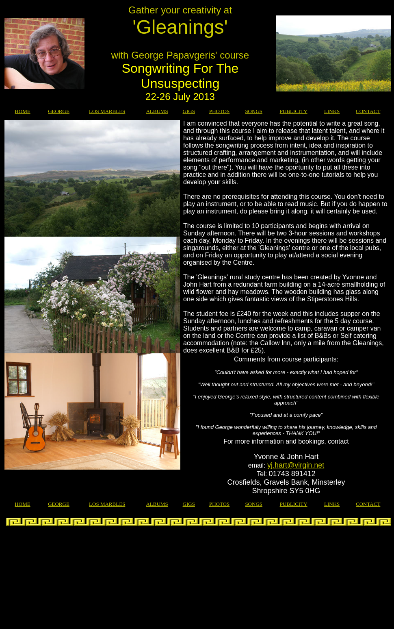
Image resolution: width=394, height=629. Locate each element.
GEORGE (58, 111)
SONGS (253, 111)
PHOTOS (219, 111)
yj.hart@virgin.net (295, 465)
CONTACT (368, 111)
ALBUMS (157, 111)
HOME (22, 111)
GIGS (189, 111)
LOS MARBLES (107, 111)
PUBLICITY (293, 111)
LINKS (332, 111)
